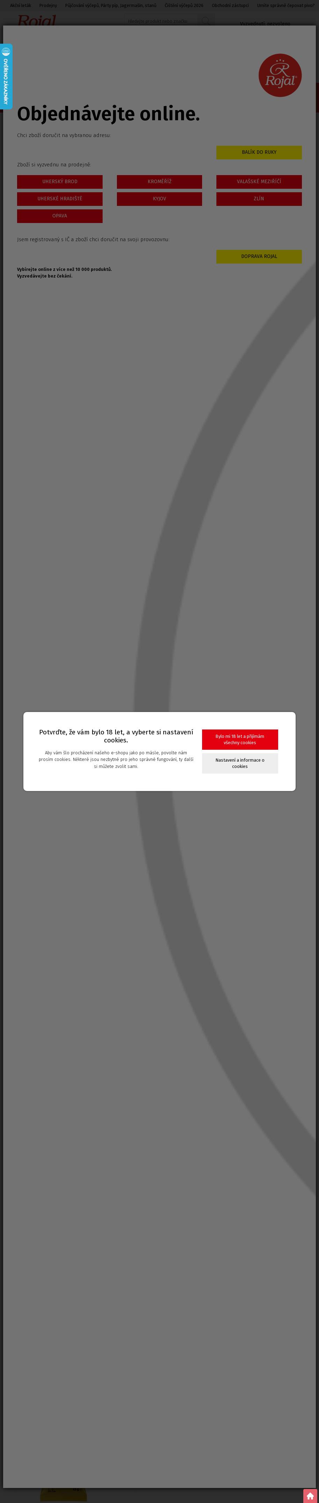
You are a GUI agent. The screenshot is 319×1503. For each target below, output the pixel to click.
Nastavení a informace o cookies (240, 763)
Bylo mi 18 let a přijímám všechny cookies (240, 739)
